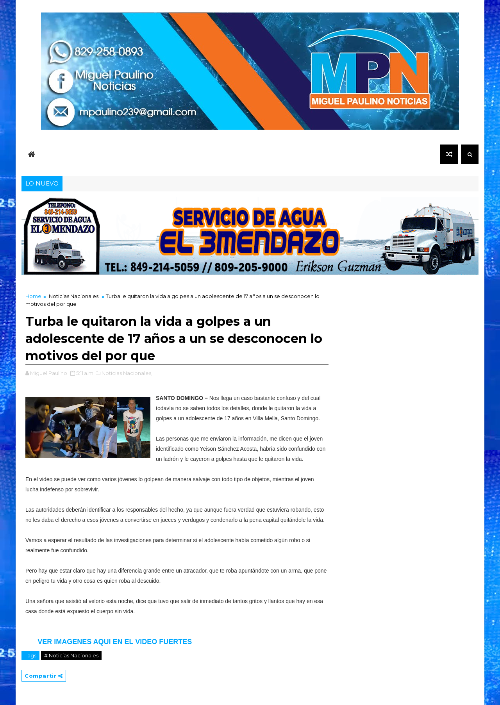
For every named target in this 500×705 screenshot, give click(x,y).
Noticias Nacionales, (127, 373)
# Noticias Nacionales (71, 655)
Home (33, 296)
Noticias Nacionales (73, 296)
